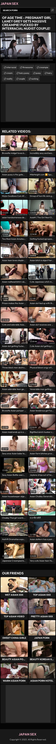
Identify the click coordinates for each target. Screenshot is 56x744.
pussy (38, 73)
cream (9, 73)
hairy (49, 73)
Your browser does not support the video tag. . (28, 47)
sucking (34, 78)
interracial (11, 67)
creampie (43, 67)
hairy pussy (24, 73)
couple (22, 78)
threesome (28, 67)
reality (9, 78)
